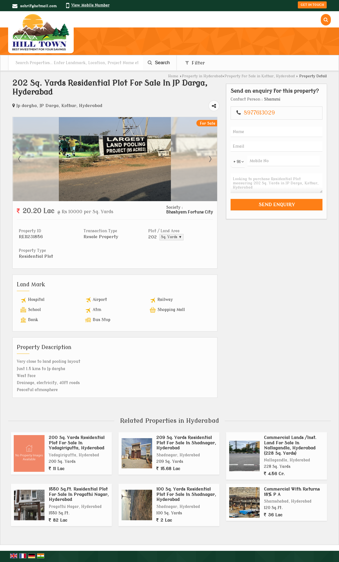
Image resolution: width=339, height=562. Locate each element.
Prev (19, 159)
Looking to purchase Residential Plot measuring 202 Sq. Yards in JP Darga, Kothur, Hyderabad (276, 183)
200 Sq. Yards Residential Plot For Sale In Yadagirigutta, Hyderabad (77, 442)
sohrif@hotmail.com (38, 6)
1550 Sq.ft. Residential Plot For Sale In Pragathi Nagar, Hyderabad (79, 494)
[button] (90, 5)
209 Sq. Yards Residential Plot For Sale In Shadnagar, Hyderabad (186, 442)
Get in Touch (312, 5)
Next (209, 159)
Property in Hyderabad (202, 76)
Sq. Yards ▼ (171, 237)
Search (159, 62)
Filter (195, 63)
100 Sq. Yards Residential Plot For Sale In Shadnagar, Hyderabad (186, 494)
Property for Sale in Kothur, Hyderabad (259, 76)
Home (173, 76)
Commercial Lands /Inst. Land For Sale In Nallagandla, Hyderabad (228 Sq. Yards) (290, 445)
